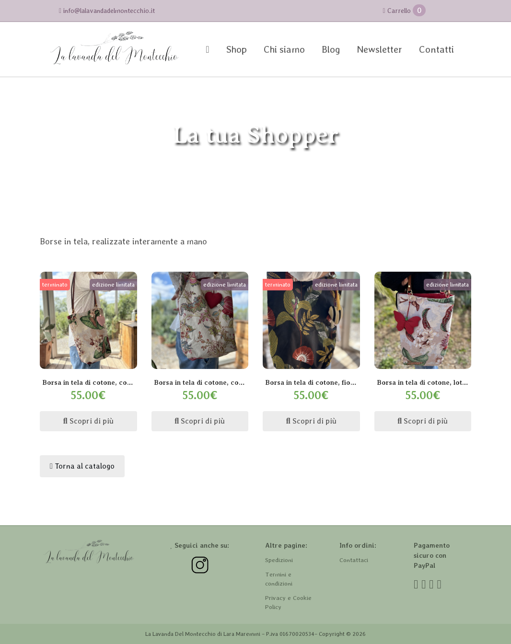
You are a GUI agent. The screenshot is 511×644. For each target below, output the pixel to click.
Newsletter (379, 49)
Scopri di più (88, 421)
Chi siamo (284, 49)
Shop (236, 49)
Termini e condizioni (278, 579)
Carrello (404, 10)
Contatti (436, 49)
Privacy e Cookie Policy (288, 602)
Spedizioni (279, 560)
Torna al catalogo (82, 466)
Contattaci (353, 560)
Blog (331, 49)
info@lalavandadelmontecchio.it (107, 10)
